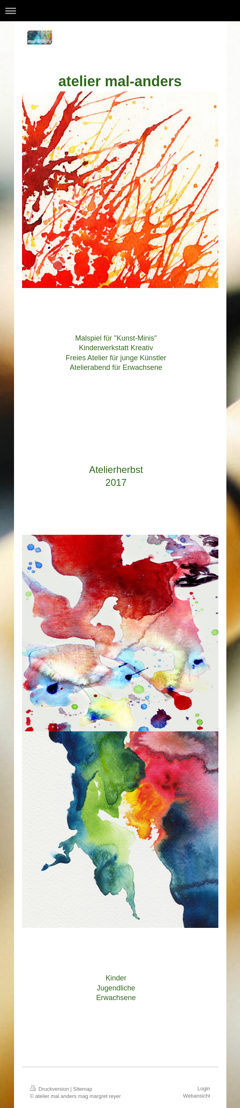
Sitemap (83, 1089)
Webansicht (196, 1096)
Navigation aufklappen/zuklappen (120, 10)
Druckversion (50, 1089)
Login (204, 1089)
